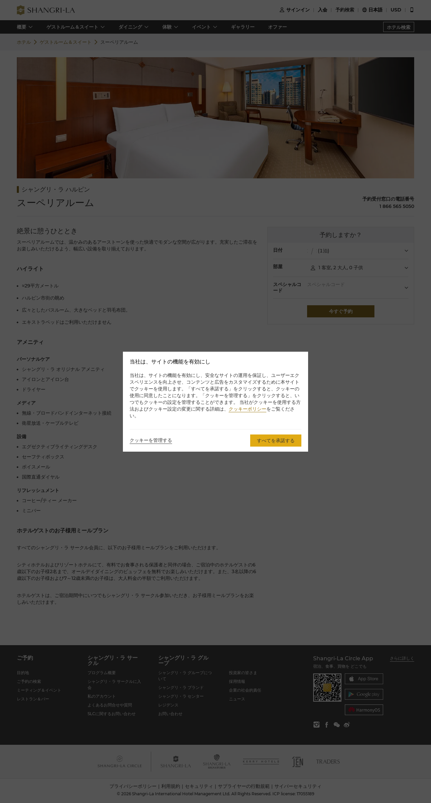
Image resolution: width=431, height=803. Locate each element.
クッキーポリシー (247, 409)
